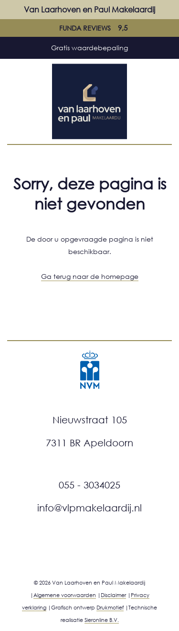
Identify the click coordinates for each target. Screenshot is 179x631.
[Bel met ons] (164, 9)
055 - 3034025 (89, 484)
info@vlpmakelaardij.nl (89, 507)
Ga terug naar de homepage (89, 276)
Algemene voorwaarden (64, 595)
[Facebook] (104, 550)
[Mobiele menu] (14, 9)
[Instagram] (78, 550)
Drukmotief (110, 607)
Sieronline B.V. (101, 620)
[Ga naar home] (89, 100)
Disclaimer (113, 595)
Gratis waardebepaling (89, 48)
